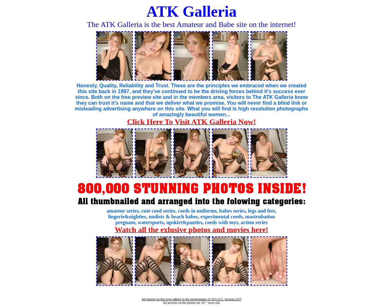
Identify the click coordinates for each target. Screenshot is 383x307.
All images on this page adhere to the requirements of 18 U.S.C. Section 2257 (191, 299)
